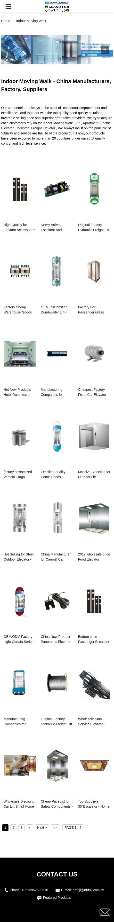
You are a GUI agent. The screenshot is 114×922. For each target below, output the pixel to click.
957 (77, 123)
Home (5, 21)
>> (55, 827)
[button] (8, 6)
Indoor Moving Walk (31, 21)
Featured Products (57, 897)
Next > (42, 827)
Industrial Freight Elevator (35, 128)
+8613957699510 (35, 890)
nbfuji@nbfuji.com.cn (88, 890)
